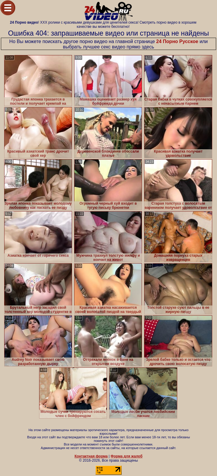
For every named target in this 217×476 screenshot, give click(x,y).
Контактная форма (91, 456)
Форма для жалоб (127, 456)
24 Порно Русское (177, 41)
